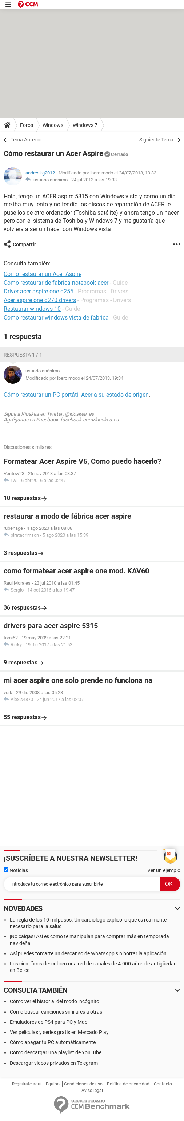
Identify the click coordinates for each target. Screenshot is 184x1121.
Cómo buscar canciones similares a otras (56, 1012)
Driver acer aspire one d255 (38, 291)
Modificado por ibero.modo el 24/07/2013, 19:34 (74, 378)
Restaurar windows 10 (32, 308)
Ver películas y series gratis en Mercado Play (59, 1032)
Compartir (24, 244)
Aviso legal (92, 1090)
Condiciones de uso (83, 1084)
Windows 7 (85, 125)
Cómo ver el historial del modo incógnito (54, 1001)
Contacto (163, 1084)
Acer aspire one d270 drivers (40, 300)
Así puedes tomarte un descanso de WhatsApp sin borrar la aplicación (88, 953)
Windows (53, 125)
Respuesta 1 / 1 (23, 355)
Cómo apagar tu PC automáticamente (53, 1042)
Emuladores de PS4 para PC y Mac (48, 1022)
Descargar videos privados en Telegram (54, 1063)
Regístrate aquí (26, 1084)
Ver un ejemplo (163, 870)
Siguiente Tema (156, 140)
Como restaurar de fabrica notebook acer (56, 282)
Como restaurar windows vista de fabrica (56, 317)
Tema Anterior (26, 140)
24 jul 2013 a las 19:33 (94, 179)
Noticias (16, 870)
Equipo (53, 1084)
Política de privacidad (128, 1084)
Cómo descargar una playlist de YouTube (55, 1052)
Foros (26, 125)
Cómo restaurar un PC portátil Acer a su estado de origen (76, 394)
